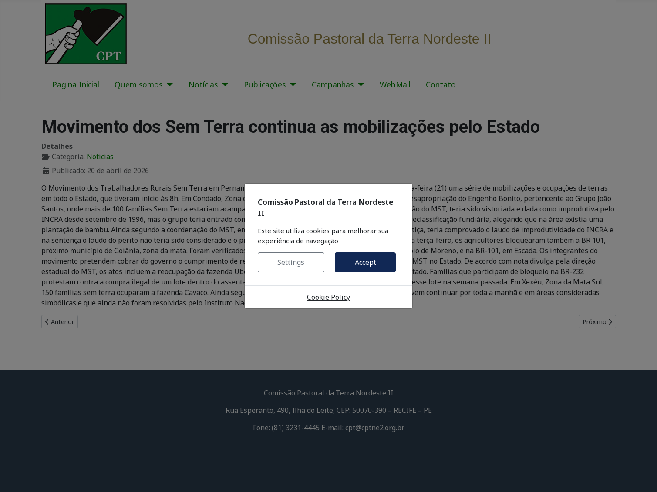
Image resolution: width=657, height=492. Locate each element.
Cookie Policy (328, 297)
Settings (290, 262)
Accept (365, 262)
